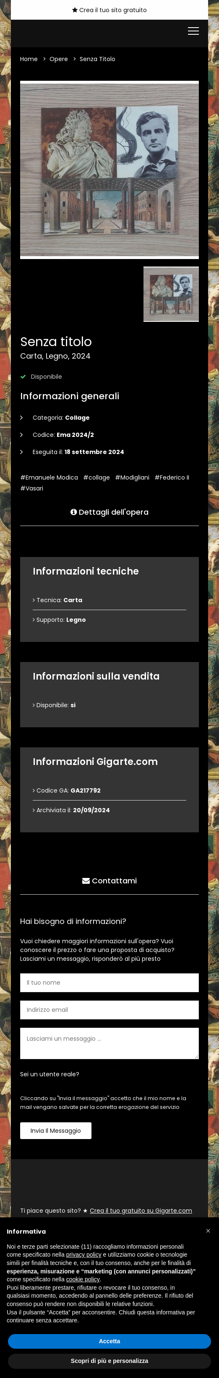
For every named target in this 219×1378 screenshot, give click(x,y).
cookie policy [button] (83, 1279)
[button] (208, 1230)
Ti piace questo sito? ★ (106, 1210)
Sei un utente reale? (49, 1074)
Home (29, 59)
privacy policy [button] (84, 1254)
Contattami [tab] (109, 880)
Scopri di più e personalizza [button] (109, 1360)
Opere (59, 59)
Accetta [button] (109, 1341)
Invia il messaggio (56, 1131)
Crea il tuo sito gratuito (109, 10)
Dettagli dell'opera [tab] (109, 511)
